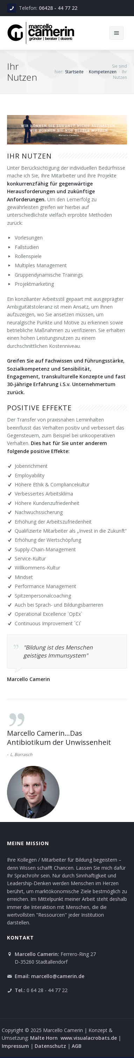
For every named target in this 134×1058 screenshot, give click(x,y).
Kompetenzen (103, 72)
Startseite (74, 72)
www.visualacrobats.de (89, 1038)
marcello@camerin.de (57, 976)
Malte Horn (44, 1038)
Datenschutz (50, 1046)
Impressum (16, 1046)
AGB (77, 1046)
